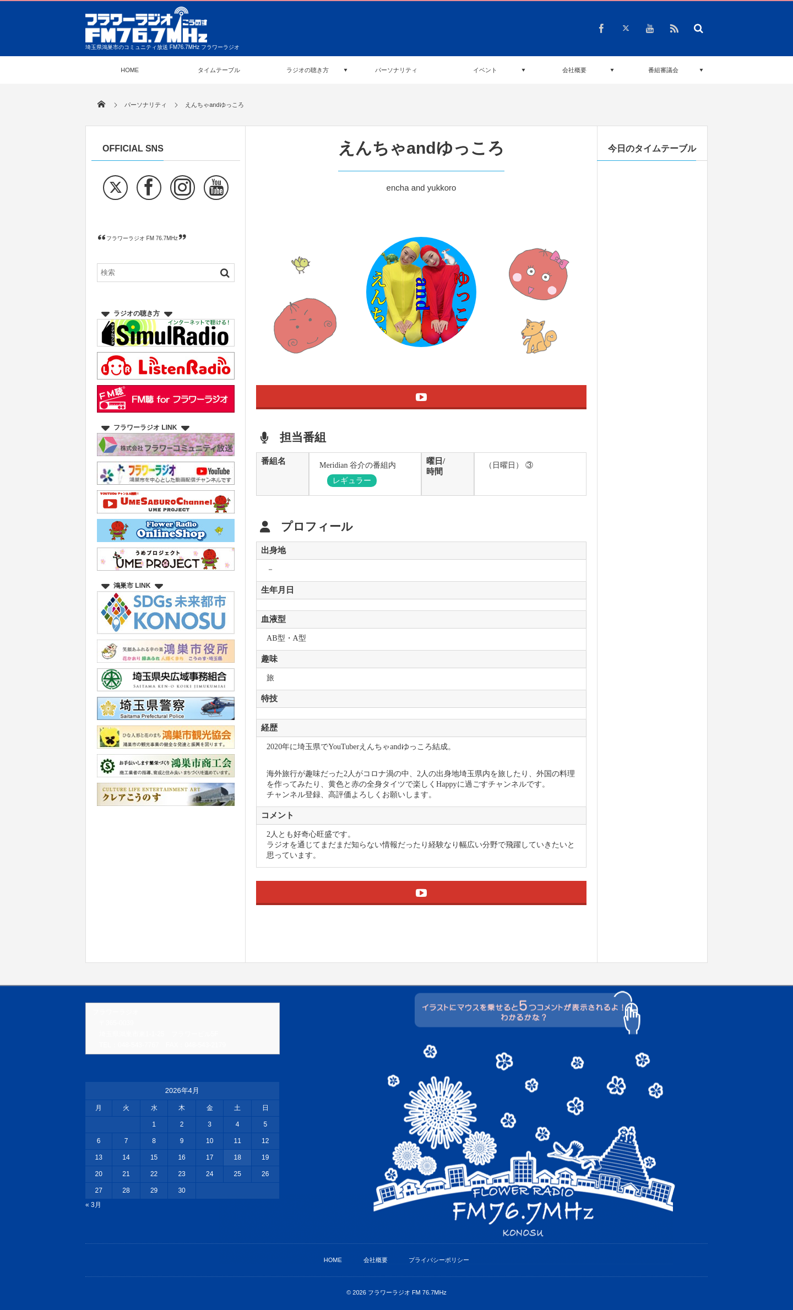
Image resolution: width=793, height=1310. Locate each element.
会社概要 (574, 70)
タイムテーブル (219, 70)
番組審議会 (663, 70)
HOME (130, 70)
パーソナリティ (396, 70)
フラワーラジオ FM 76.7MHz (142, 238)
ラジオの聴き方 (307, 70)
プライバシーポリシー (439, 1260)
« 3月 (93, 1205)
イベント (485, 70)
